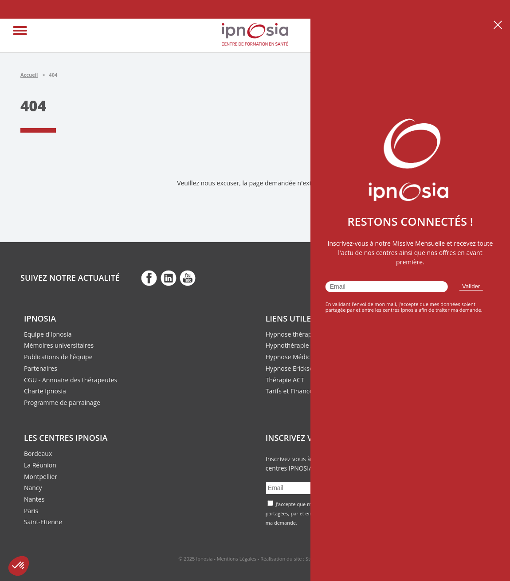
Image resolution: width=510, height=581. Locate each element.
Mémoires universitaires (59, 345)
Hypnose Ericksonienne (299, 368)
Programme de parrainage (62, 402)
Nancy (33, 487)
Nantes (34, 499)
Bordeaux (38, 453)
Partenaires (40, 368)
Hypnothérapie (287, 345)
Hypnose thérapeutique (300, 334)
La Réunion (40, 465)
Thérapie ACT (285, 380)
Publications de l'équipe (58, 357)
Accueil (29, 74)
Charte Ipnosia (45, 391)
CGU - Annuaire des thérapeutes (70, 380)
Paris (31, 510)
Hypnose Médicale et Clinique (308, 357)
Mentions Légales (236, 558)
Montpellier (40, 476)
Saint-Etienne (43, 522)
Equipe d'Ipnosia (48, 334)
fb (149, 278)
